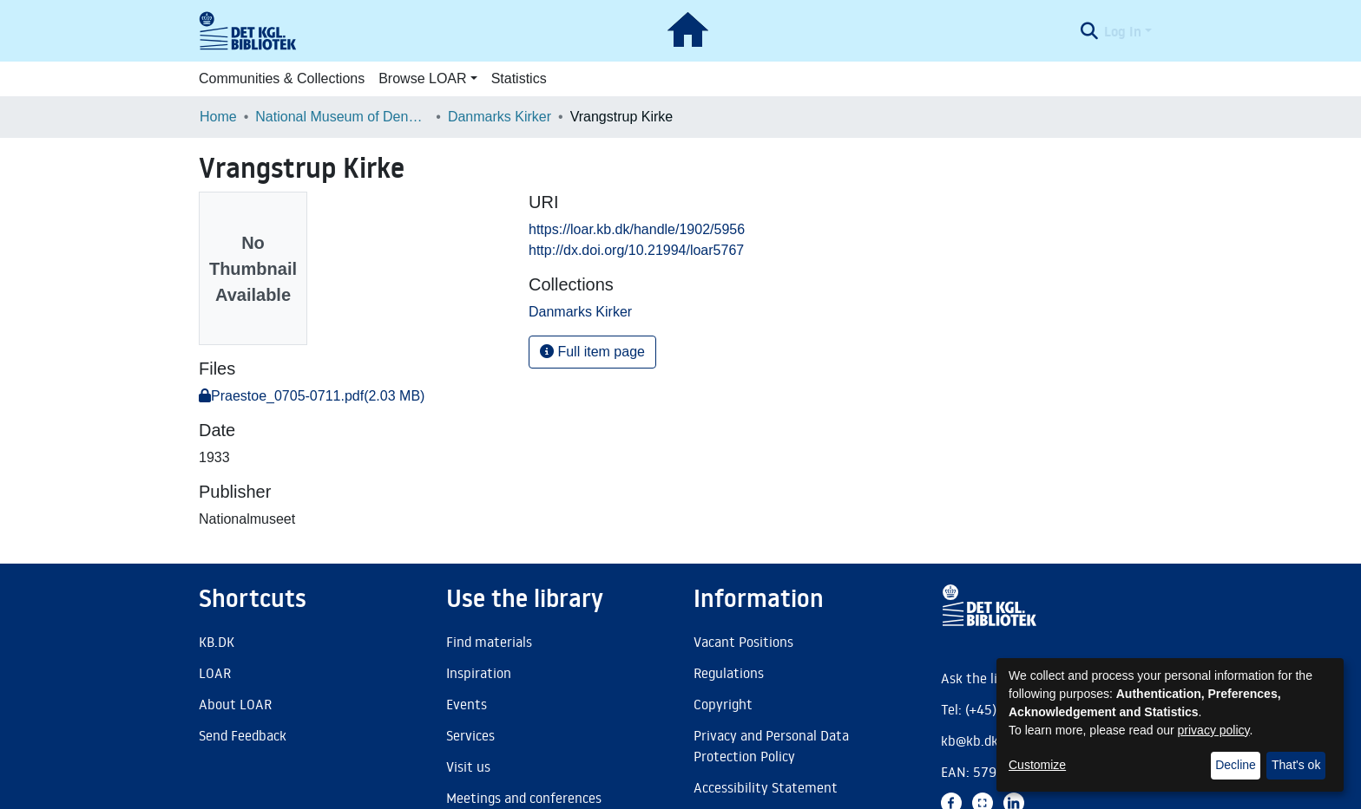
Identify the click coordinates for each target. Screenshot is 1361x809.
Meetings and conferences (524, 797)
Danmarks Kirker (499, 116)
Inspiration (478, 673)
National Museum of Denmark (342, 116)
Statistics (519, 78)
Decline (1235, 765)
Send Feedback (242, 735)
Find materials (489, 641)
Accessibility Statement (766, 787)
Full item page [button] (592, 351)
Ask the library (985, 678)
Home (218, 116)
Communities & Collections (282, 78)
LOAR (215, 673)
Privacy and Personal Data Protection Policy (771, 746)
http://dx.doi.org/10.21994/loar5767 (636, 250)
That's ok (1296, 765)
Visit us (468, 766)
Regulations (729, 673)
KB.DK (216, 641)
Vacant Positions (743, 641)
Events (466, 704)
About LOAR (235, 704)
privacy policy (1214, 730)
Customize (1037, 765)
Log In (1122, 31)
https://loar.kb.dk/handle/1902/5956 (637, 229)
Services (470, 735)
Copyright (723, 704)
